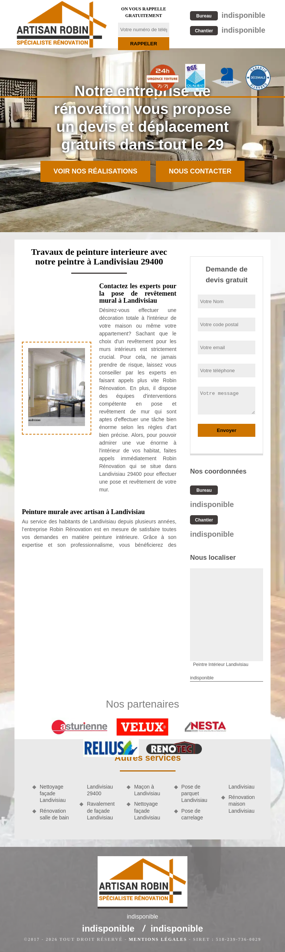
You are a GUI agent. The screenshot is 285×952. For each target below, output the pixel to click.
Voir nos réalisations (95, 171)
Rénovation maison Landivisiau (242, 803)
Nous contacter (200, 171)
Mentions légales (158, 939)
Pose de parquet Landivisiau (194, 793)
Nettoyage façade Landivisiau (53, 793)
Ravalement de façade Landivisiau (101, 810)
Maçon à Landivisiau (147, 790)
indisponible (227, 15)
